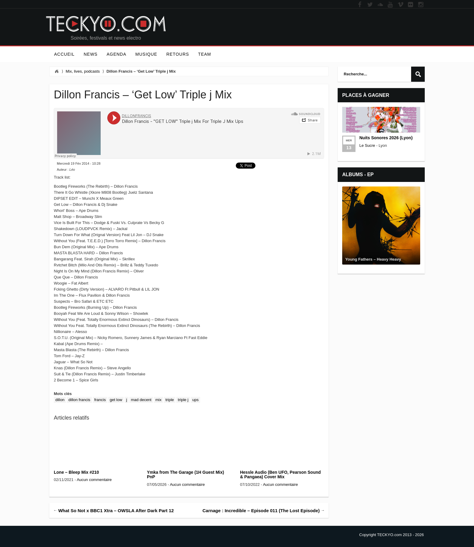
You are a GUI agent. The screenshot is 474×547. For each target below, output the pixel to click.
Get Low (116, 399)
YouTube (390, 5)
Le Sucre (367, 145)
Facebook (360, 5)
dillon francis (79, 399)
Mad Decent (141, 399)
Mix (158, 399)
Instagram (421, 5)
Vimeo (401, 5)
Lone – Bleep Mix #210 (76, 472)
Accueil (64, 54)
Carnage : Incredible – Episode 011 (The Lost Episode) (261, 510)
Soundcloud (380, 5)
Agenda (116, 54)
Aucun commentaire (94, 479)
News (91, 54)
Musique (146, 54)
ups (195, 399)
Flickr (410, 5)
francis (100, 399)
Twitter (370, 5)
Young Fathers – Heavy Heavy (373, 259)
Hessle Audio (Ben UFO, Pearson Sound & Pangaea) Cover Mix (280, 474)
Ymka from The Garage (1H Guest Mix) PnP (185, 474)
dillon (59, 399)
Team (204, 54)
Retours (177, 54)
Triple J (183, 399)
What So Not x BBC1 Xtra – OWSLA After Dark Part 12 (116, 510)
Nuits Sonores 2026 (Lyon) (386, 137)
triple (169, 399)
